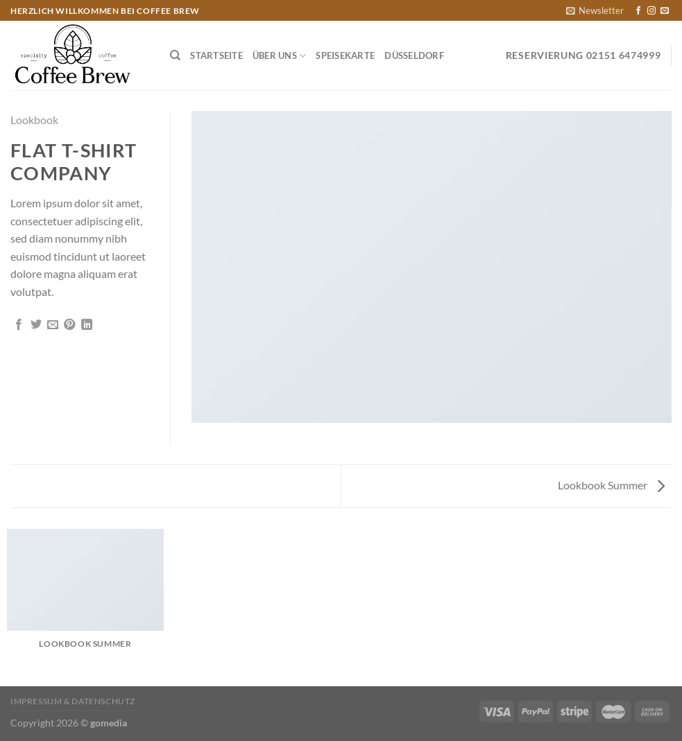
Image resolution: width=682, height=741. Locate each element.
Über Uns (280, 55)
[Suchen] (175, 55)
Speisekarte (345, 55)
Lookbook (34, 119)
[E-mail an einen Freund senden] (52, 325)
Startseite (216, 55)
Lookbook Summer (611, 484)
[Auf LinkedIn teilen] (86, 325)
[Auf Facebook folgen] (638, 11)
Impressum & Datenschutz (72, 701)
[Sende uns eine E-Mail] (664, 11)
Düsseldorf (414, 55)
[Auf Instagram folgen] (651, 11)
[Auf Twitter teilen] (36, 325)
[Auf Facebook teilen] (18, 325)
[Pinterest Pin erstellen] (69, 325)
